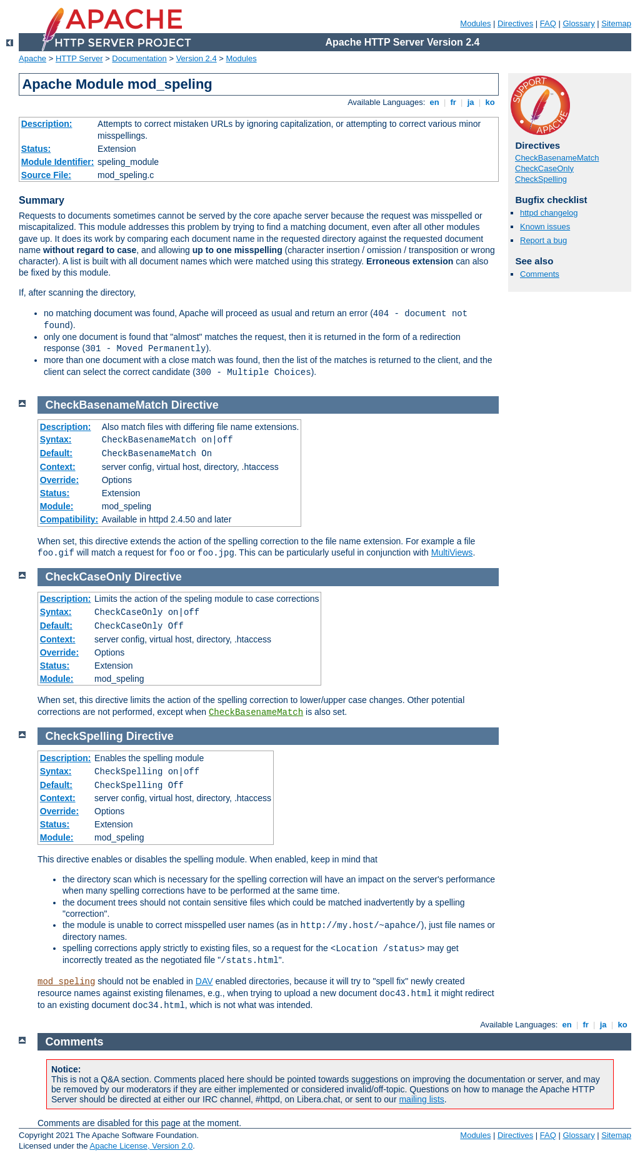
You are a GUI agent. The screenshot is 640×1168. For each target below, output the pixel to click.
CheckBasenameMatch (557, 157)
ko (490, 102)
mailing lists (421, 1099)
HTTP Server (79, 58)
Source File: (46, 175)
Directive (195, 405)
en (434, 102)
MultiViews (452, 552)
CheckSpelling (541, 179)
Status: (36, 149)
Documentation (139, 58)
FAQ (548, 23)
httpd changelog (549, 212)
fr (453, 102)
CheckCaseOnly (544, 168)
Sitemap (616, 23)
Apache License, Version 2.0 (140, 1146)
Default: (56, 453)
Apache (32, 58)
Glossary (578, 23)
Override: (59, 480)
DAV (204, 981)
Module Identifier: (57, 162)
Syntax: (56, 439)
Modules (475, 23)
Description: (46, 124)
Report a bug (543, 240)
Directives (515, 23)
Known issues (545, 226)
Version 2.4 (196, 58)
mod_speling (66, 982)
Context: (58, 467)
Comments (539, 274)
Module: (57, 506)
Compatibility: (69, 519)
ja (470, 102)
